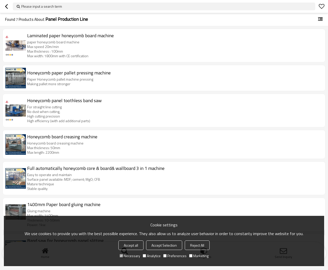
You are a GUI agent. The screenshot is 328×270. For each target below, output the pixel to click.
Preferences (175, 255)
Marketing (199, 255)
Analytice (152, 255)
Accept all (131, 245)
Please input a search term (41, 6)
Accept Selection (164, 245)
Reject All (197, 245)
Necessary (130, 255)
